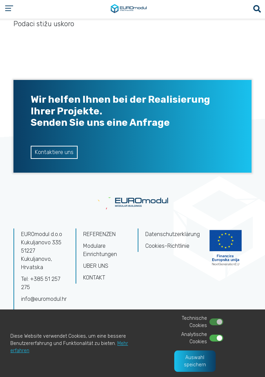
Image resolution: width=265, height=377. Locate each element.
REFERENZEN (99, 234)
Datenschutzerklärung (172, 234)
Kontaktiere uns (54, 152)
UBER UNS (95, 266)
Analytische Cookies (194, 338)
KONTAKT (94, 277)
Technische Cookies (194, 321)
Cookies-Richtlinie (167, 246)
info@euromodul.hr (44, 299)
